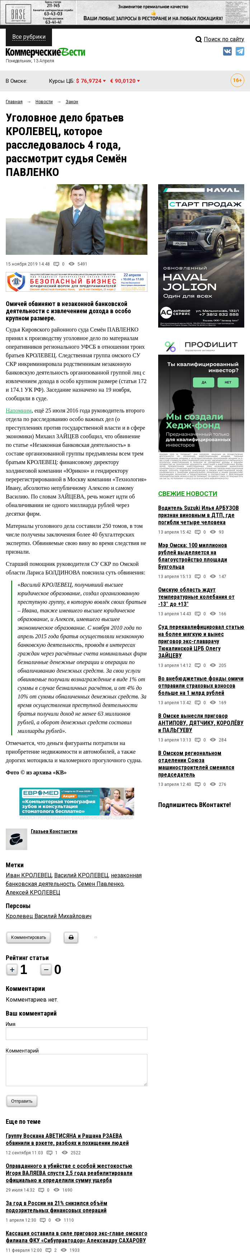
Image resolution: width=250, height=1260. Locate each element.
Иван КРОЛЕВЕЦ (29, 875)
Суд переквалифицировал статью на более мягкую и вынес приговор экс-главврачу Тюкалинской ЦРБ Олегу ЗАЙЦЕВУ (201, 641)
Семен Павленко (100, 883)
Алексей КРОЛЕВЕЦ (33, 892)
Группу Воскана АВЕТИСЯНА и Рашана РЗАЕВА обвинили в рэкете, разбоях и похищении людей (67, 1139)
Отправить (23, 1101)
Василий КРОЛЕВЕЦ (81, 875)
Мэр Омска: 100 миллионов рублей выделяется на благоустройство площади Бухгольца (192, 556)
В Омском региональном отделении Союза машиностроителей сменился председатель (196, 764)
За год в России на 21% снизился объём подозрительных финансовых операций (56, 1207)
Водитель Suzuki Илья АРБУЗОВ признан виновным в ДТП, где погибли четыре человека (198, 515)
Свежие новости (187, 493)
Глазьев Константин (54, 831)
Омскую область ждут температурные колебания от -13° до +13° (196, 596)
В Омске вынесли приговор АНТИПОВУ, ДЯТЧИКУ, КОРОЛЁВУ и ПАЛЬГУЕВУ (201, 723)
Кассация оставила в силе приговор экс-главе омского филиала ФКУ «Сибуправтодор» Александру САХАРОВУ (76, 1237)
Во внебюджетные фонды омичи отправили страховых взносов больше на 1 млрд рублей (201, 685)
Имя (10, 1024)
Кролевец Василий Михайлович (48, 916)
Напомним (19, 410)
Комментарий (22, 1051)
